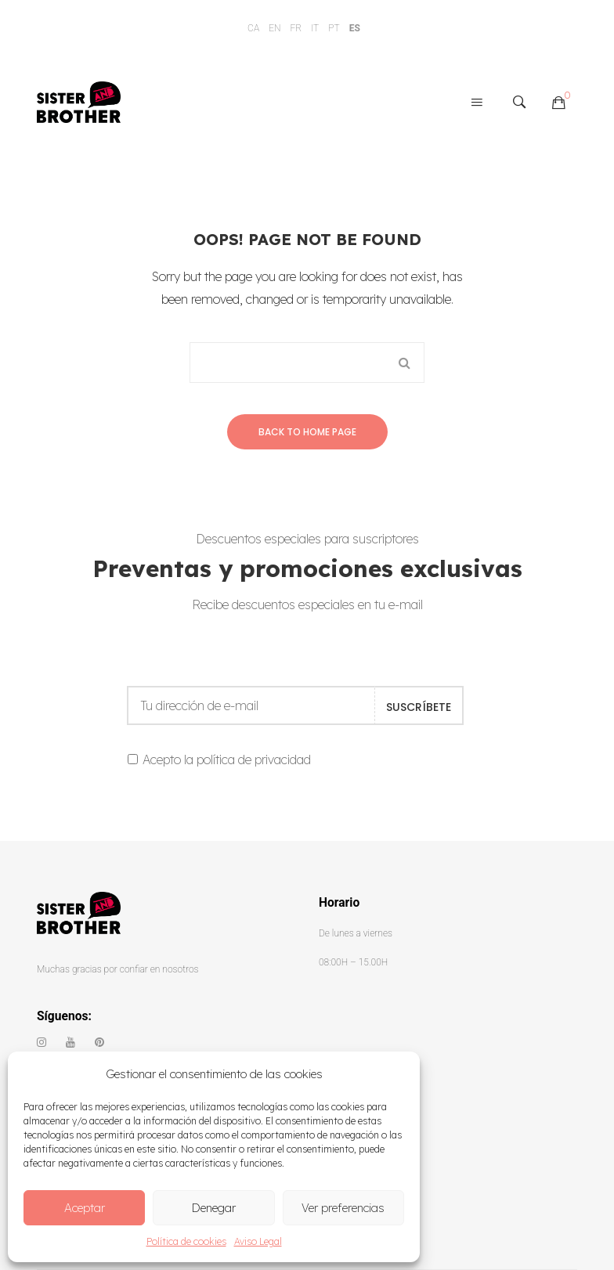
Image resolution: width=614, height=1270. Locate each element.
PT (333, 28)
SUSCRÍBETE (418, 707)
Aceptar (84, 1207)
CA (253, 28)
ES (354, 28)
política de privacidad (254, 759)
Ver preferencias (343, 1207)
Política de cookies (186, 1241)
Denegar (213, 1207)
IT (315, 28)
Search (404, 362)
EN (274, 28)
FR (296, 28)
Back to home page (307, 431)
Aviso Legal (258, 1241)
